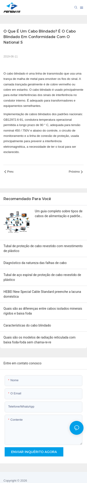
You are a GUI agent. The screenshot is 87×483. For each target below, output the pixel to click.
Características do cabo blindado (27, 325)
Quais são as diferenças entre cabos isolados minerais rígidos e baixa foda (42, 311)
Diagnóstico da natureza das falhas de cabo (35, 263)
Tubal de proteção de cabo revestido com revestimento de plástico (43, 248)
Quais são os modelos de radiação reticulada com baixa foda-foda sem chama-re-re (39, 340)
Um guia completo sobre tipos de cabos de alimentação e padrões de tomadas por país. (59, 214)
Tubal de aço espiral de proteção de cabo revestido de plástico (42, 277)
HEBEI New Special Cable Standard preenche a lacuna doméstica (42, 294)
